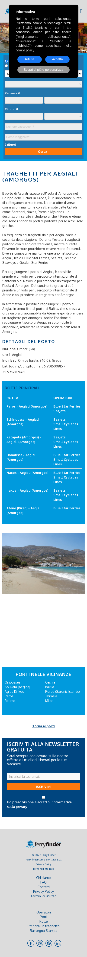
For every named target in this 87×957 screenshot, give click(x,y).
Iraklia (49, 687)
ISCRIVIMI (43, 787)
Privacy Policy (44, 864)
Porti (43, 917)
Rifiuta (29, 59)
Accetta (57, 59)
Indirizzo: (9, 360)
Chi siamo (43, 878)
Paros (9, 696)
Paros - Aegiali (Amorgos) (26, 406)
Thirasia (51, 696)
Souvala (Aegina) (17, 687)
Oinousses (12, 682)
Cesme (50, 682)
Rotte (43, 921)
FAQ (43, 882)
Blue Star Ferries (66, 406)
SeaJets (59, 411)
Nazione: (9, 349)
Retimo (10, 701)
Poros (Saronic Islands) (62, 691)
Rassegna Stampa (43, 931)
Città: (6, 355)
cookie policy (25, 50)
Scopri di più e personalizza (43, 69)
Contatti (44, 887)
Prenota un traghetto (44, 926)
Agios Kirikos (14, 691)
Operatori (43, 912)
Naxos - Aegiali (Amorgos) (27, 473)
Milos (49, 701)
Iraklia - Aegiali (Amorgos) (27, 490)
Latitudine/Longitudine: (21, 366)
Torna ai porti (43, 726)
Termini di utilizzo (43, 868)
